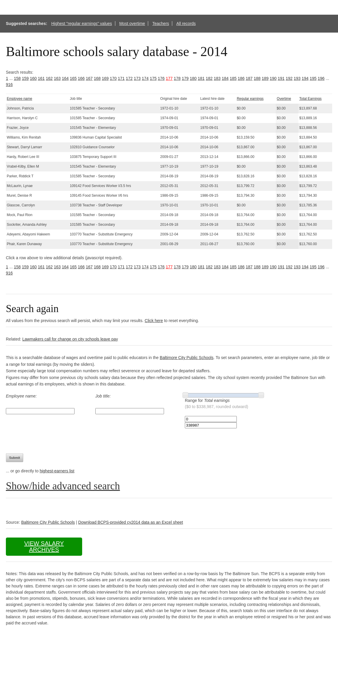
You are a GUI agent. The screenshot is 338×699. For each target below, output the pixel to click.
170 (113, 78)
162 (49, 78)
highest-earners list (57, 471)
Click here (154, 320)
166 (81, 78)
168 (97, 78)
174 (145, 78)
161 (41, 78)
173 (137, 78)
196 (321, 78)
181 (201, 78)
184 (225, 78)
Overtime (284, 99)
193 (297, 78)
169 (105, 78)
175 (153, 78)
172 (129, 78)
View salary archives (44, 546)
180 (193, 78)
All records (186, 23)
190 (273, 78)
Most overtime (132, 23)
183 (217, 78)
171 (121, 78)
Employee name (19, 99)
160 (33, 78)
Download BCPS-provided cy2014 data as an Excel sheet (130, 522)
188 (257, 78)
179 (185, 78)
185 (233, 78)
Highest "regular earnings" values (81, 23)
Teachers (160, 23)
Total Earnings (310, 99)
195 (313, 78)
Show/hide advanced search (63, 486)
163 (57, 78)
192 (289, 78)
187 (249, 78)
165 (73, 78)
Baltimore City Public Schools (187, 357)
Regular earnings (250, 99)
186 (241, 78)
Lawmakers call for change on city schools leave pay (70, 339)
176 (161, 78)
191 (281, 78)
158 (17, 78)
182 (209, 78)
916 (9, 84)
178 (177, 78)
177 (169, 78)
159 (25, 78)
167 (89, 78)
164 (65, 78)
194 (305, 78)
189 (265, 78)
